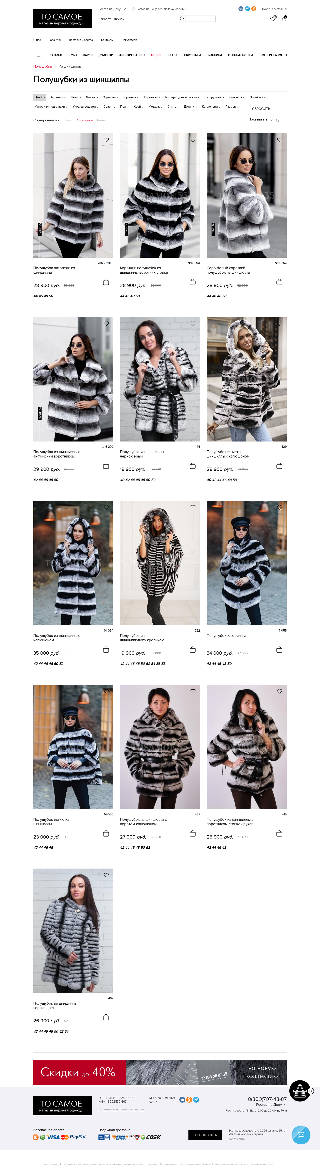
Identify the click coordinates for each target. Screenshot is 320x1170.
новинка (39, 229)
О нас (37, 40)
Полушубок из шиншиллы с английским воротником (56, 454)
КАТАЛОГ (56, 55)
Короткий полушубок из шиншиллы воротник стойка (144, 270)
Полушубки (192, 55)
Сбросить (261, 109)
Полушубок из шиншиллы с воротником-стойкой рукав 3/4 (230, 821)
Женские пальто (132, 55)
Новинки (102, 120)
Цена (68, 120)
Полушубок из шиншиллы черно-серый (142, 454)
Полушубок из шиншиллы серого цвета (55, 1005)
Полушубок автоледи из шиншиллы (54, 270)
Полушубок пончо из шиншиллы (51, 821)
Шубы (72, 55)
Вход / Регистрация (274, 9)
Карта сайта (236, 1139)
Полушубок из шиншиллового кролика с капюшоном (142, 638)
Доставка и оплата (81, 40)
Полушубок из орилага (226, 636)
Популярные (84, 120)
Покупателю (130, 40)
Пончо (171, 55)
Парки (87, 55)
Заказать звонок (111, 19)
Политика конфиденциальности (121, 1109)
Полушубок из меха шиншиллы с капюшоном (228, 454)
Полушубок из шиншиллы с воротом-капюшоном (143, 821)
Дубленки (105, 55)
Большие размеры (273, 55)
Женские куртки (240, 55)
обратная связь (205, 1135)
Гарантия (55, 40)
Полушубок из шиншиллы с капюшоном (56, 638)
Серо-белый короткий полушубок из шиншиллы (228, 270)
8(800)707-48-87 (267, 1099)
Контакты (107, 40)
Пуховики (214, 55)
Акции (155, 55)
